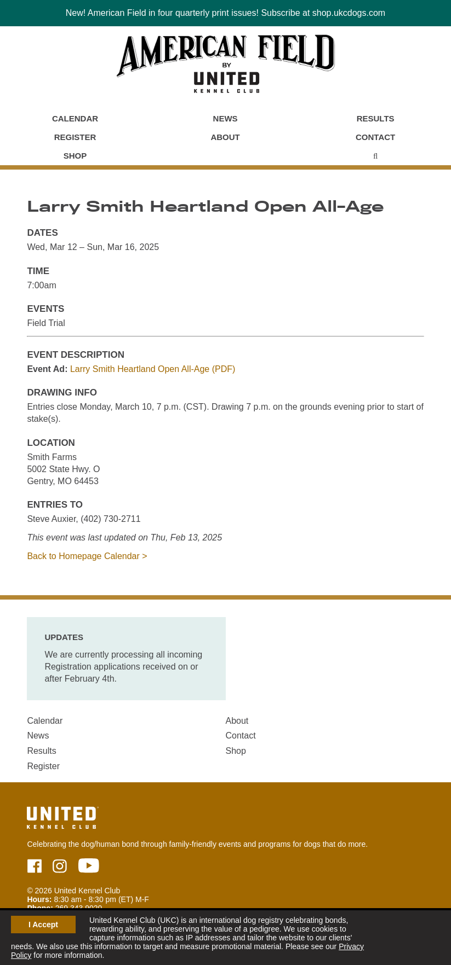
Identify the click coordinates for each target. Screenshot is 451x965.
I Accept (43, 924)
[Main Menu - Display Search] (375, 156)
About (224, 137)
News (225, 118)
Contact (375, 137)
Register (75, 137)
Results (376, 118)
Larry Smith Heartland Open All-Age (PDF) (152, 369)
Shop (75, 155)
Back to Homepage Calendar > (87, 556)
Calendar (75, 118)
